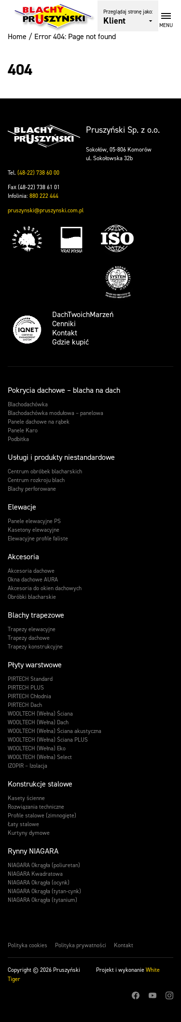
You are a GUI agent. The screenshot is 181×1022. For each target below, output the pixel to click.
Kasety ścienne (26, 798)
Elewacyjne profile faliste (38, 538)
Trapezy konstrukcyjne (35, 646)
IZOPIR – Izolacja (27, 766)
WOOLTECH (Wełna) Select (40, 757)
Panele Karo (23, 430)
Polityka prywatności (80, 945)
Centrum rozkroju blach (36, 480)
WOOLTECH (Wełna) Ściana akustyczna (54, 731)
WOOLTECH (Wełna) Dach (38, 722)
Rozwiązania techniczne (36, 807)
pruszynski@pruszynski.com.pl (46, 210)
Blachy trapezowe (36, 615)
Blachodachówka (28, 404)
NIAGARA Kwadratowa (35, 874)
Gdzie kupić (70, 342)
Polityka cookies (27, 945)
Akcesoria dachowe (31, 571)
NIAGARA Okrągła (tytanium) (42, 900)
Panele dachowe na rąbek (39, 422)
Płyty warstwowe (35, 665)
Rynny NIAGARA (33, 851)
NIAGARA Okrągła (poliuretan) (44, 865)
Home (17, 36)
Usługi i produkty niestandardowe (61, 457)
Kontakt (64, 333)
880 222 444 (43, 196)
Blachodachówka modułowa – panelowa (55, 413)
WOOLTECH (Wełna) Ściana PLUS (48, 740)
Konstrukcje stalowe (40, 784)
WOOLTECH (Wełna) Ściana (40, 714)
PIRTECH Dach (25, 705)
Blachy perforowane (32, 489)
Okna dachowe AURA (33, 579)
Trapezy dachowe (29, 638)
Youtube (152, 995)
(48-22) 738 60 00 (38, 173)
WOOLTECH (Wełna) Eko (37, 748)
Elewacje (22, 507)
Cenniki (64, 323)
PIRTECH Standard (30, 679)
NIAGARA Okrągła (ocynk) (39, 882)
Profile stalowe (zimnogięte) (42, 815)
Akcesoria (23, 557)
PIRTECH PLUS (26, 687)
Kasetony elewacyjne (33, 530)
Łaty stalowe (23, 824)
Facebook (135, 995)
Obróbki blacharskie (32, 597)
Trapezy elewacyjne (32, 629)
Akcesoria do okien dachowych (45, 588)
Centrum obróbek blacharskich (45, 471)
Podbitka (18, 439)
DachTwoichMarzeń (82, 314)
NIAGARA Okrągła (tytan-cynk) (44, 891)
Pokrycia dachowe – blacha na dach (64, 390)
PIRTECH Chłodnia (29, 696)
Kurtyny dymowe (29, 833)
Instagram (169, 995)
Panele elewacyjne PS (34, 521)
